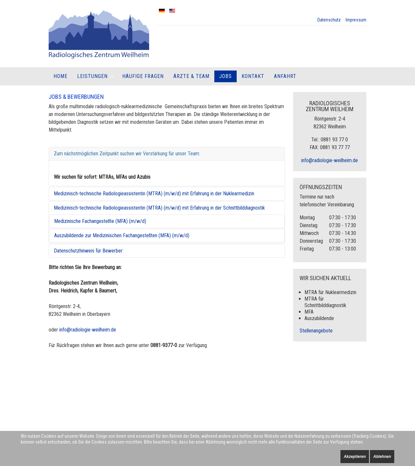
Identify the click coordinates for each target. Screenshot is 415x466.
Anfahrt (285, 76)
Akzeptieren (355, 456)
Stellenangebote (316, 331)
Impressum (356, 19)
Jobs (225, 76)
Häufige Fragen (143, 76)
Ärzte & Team (191, 76)
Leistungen (92, 76)
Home (60, 76)
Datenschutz (329, 19)
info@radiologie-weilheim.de (87, 330)
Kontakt (253, 76)
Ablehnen (382, 456)
